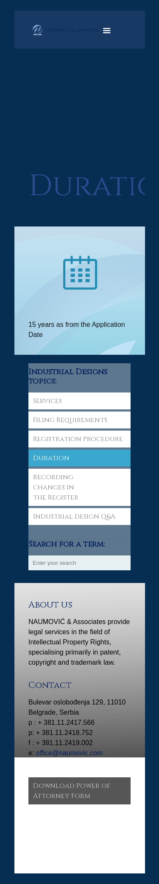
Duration (51, 458)
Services (47, 401)
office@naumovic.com (69, 753)
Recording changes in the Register (55, 487)
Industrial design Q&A (74, 516)
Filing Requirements (70, 420)
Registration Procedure (78, 439)
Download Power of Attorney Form (71, 791)
